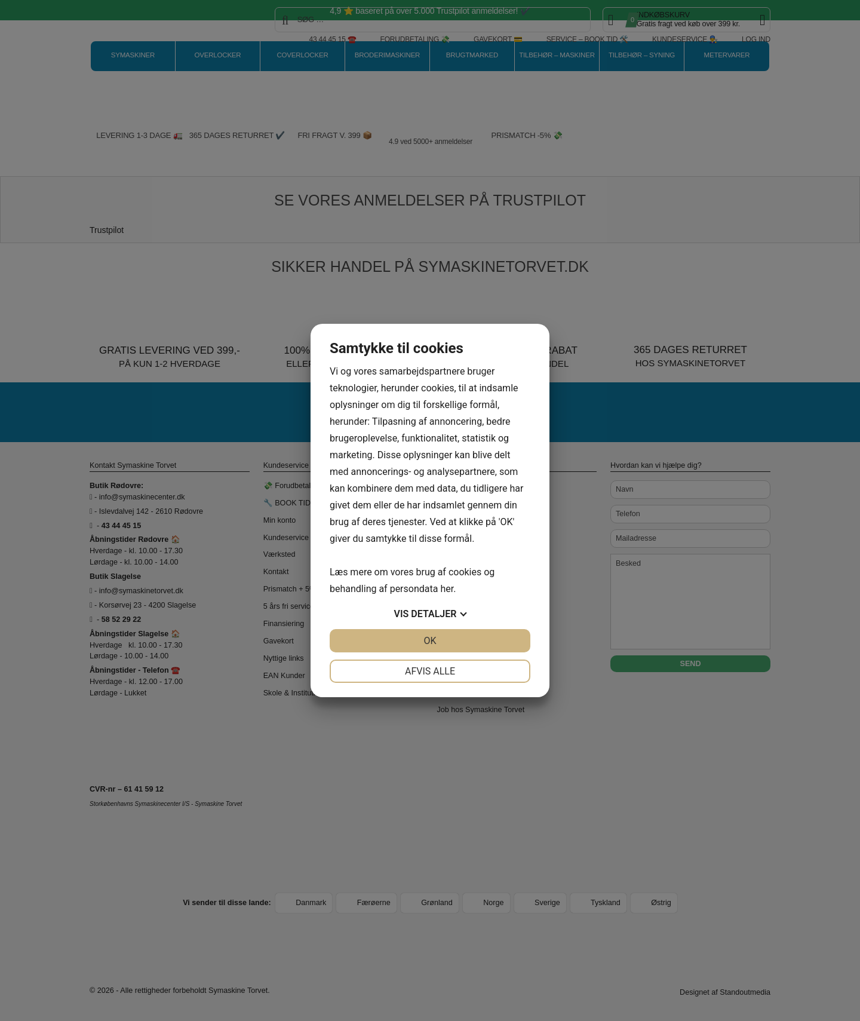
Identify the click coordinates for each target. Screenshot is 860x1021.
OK (429, 640)
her (446, 588)
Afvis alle (430, 671)
